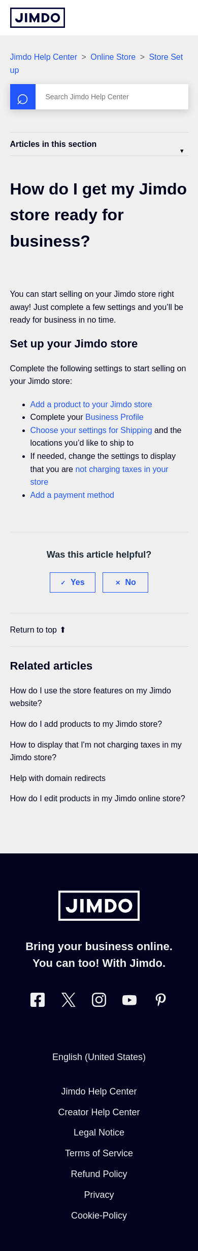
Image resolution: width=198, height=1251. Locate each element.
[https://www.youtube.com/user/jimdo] (129, 1002)
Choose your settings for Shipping (91, 430)
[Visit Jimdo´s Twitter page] (68, 1002)
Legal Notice (99, 1132)
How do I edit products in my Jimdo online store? (97, 798)
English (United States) (99, 1057)
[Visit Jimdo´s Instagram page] (99, 1002)
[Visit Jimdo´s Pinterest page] (160, 1002)
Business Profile (114, 417)
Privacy (99, 1195)
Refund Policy (99, 1174)
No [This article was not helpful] (130, 582)
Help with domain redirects (58, 778)
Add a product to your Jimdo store (91, 404)
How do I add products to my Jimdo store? (86, 724)
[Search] (99, 96)
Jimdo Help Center (44, 57)
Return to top (38, 630)
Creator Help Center (99, 1112)
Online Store (113, 57)
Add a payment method (72, 495)
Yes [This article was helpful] (78, 582)
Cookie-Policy (99, 1215)
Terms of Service (99, 1153)
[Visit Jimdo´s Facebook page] (37, 1002)
